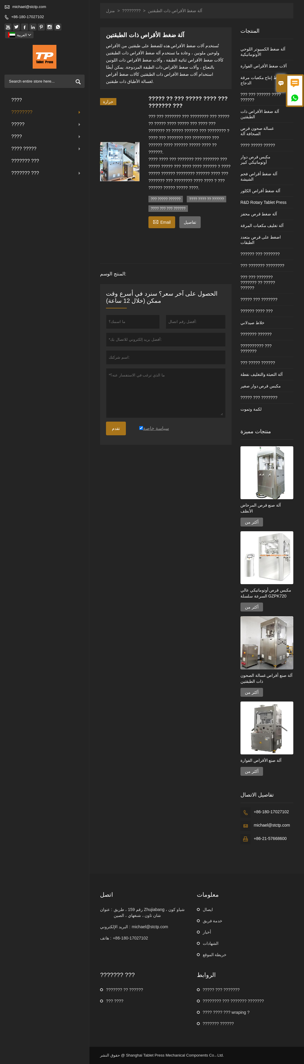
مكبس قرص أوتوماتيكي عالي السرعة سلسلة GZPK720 (266, 593)
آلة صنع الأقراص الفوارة (261, 760)
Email (162, 221)
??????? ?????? (256, 334)
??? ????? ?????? (165, 199)
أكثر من (252, 522)
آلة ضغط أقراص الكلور (260, 190)
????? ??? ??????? (259, 299)
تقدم (116, 428)
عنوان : (106, 909)
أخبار (207, 932)
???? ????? (46, 148)
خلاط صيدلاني (252, 322)
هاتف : (105, 938)
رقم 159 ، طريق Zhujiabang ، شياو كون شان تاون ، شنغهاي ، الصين (149, 912)
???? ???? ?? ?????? (206, 199)
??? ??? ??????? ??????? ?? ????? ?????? (257, 282)
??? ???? (114, 1001)
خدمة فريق (213, 920)
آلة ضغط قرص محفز (258, 214)
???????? (46, 112)
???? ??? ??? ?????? (168, 209)
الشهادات (210, 943)
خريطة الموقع (215, 954)
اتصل (106, 894)
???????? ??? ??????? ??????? (233, 1001)
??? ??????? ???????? (262, 265)
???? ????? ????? (257, 145)
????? (46, 124)
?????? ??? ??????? (260, 254)
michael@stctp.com (29, 6)
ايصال (208, 909)
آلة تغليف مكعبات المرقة (262, 225)
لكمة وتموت (251, 409)
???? (16, 100)
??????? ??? (25, 160)
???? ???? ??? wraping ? (226, 1012)
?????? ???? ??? (256, 311)
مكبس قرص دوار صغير (260, 386)
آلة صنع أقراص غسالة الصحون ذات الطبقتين (266, 678)
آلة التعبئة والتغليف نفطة (261, 374)
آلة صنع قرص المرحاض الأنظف (260, 508)
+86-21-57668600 (270, 838)
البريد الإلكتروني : (115, 926)
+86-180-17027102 (27, 17)
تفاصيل (190, 222)
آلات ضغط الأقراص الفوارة (263, 66)
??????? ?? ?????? (124, 989)
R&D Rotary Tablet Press (263, 202)
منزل (110, 10)
